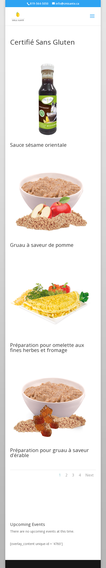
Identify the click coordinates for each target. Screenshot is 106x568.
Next (89, 475)
